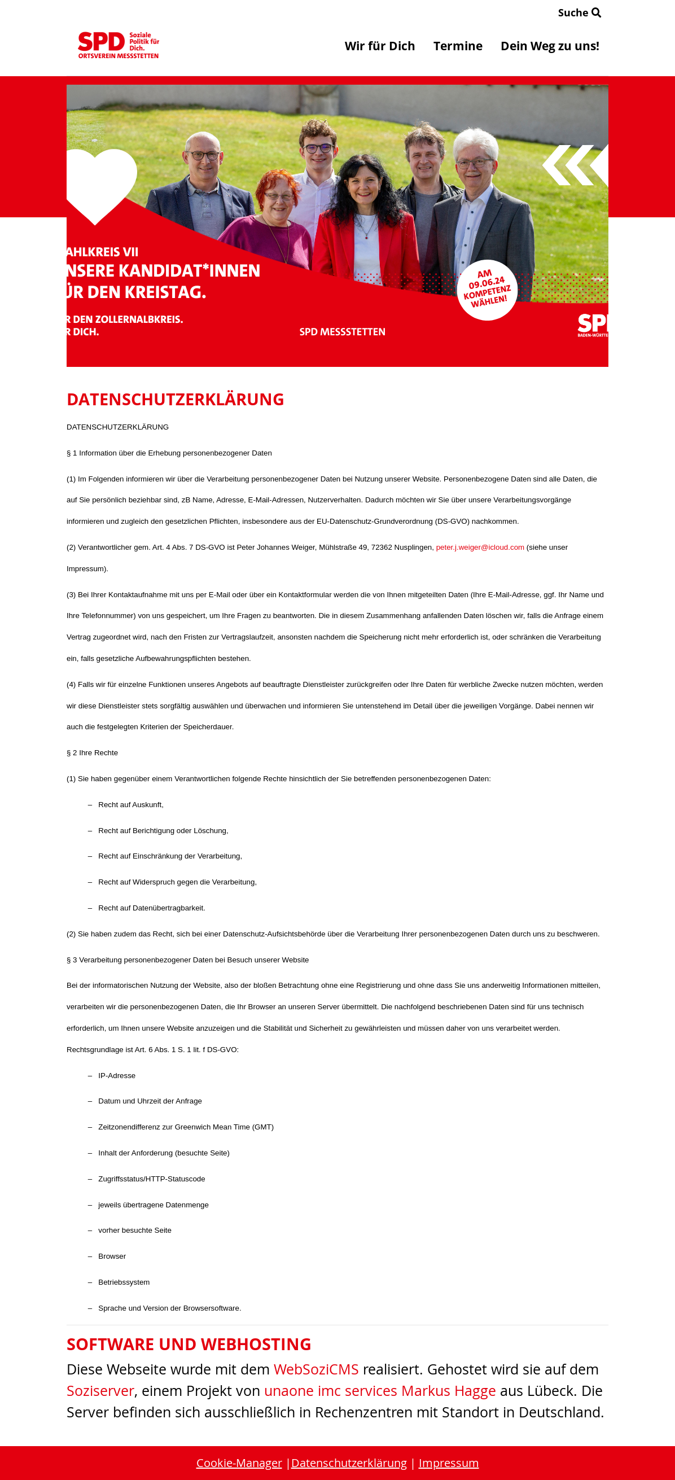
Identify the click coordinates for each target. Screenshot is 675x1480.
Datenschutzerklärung (349, 1462)
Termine (458, 46)
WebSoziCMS (316, 1369)
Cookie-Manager (239, 1462)
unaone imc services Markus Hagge (380, 1390)
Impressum (449, 1462)
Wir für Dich (380, 46)
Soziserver (100, 1390)
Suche (580, 12)
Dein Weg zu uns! (550, 46)
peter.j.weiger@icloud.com (480, 547)
